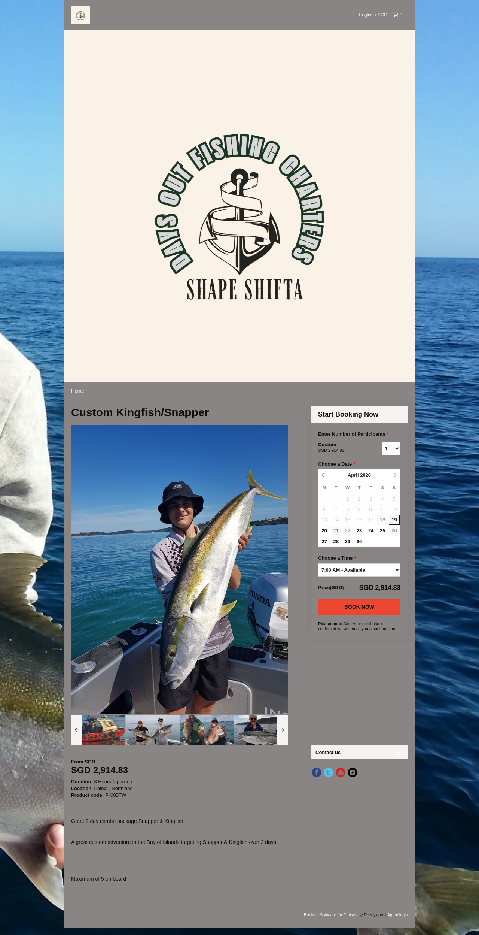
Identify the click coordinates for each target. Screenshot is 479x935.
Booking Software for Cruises (331, 915)
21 (335, 530)
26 (394, 530)
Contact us (328, 752)
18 (382, 520)
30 (359, 541)
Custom (340, 448)
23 (359, 530)
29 (347, 541)
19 (394, 520)
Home (77, 391)
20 (324, 530)
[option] (98, 730)
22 (347, 530)
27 (324, 541)
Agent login (397, 915)
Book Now (359, 607)
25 (382, 530)
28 (335, 541)
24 (370, 530)
